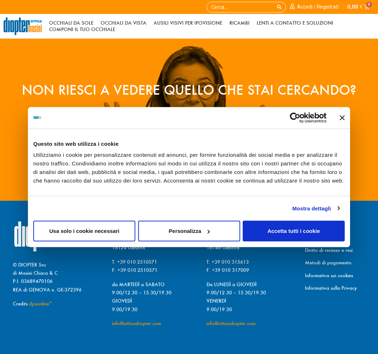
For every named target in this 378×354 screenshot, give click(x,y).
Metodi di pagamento (328, 262)
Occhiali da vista (123, 23)
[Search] (279, 7)
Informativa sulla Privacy (331, 288)
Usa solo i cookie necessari (84, 231)
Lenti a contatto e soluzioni (295, 23)
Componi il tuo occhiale (82, 29)
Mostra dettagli (311, 208)
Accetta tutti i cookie (293, 231)
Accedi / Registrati (318, 7)
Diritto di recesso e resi (329, 250)
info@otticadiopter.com (136, 323)
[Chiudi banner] (342, 117)
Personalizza (189, 231)
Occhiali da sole (71, 23)
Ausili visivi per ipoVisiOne (188, 23)
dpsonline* (40, 303)
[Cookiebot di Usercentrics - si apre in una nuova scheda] (295, 117)
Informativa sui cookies (329, 275)
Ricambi (239, 23)
